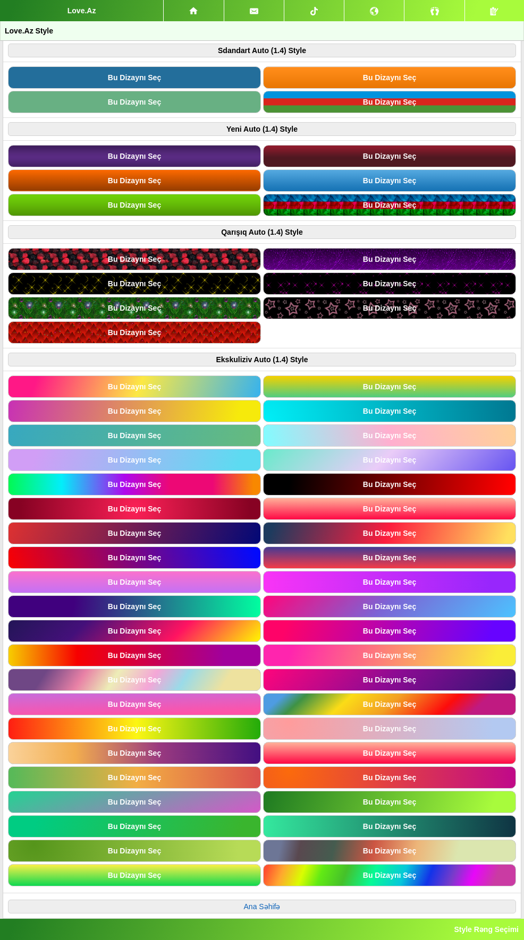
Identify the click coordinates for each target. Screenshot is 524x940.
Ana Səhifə (262, 906)
